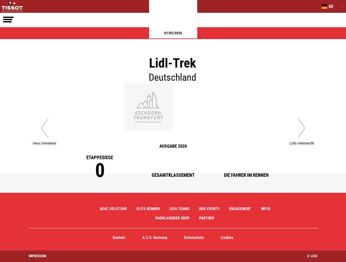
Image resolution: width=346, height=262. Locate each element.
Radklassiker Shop (172, 218)
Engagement (240, 209)
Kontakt (119, 237)
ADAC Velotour (113, 209)
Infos (265, 209)
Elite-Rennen (148, 209)
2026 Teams (179, 209)
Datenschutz (194, 237)
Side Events (209, 209)
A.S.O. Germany (154, 237)
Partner (206, 218)
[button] (330, 6)
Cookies (227, 237)
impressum (37, 256)
